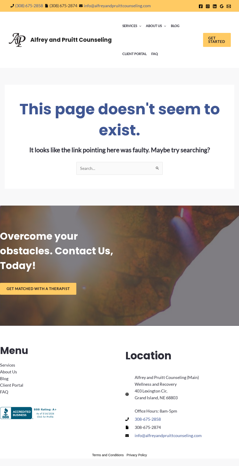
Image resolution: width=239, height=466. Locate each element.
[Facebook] (201, 6)
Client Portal (134, 54)
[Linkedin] (215, 6)
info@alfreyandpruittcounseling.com (117, 5)
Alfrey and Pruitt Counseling (71, 40)
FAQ (154, 54)
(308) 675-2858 (29, 5)
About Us (156, 26)
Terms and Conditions (108, 455)
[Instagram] (208, 6)
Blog (175, 26)
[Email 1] (229, 6)
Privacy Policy (137, 455)
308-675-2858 (148, 419)
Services (131, 26)
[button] (139, 26)
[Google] (222, 6)
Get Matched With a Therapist (38, 289)
